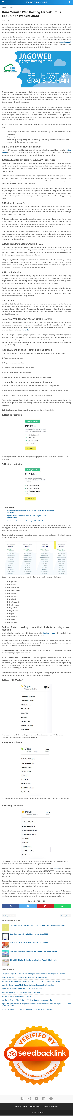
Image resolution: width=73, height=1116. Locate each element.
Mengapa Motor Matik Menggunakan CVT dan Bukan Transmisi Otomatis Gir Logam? (30, 512)
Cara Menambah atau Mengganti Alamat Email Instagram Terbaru (33, 952)
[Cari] (70, 3)
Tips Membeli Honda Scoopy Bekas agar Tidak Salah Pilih (26, 521)
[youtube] (51, 1100)
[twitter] (27, 907)
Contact (24, 1107)
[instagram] (29, 1100)
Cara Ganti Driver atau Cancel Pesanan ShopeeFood (29, 943)
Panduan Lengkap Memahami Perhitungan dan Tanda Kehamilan (24, 978)
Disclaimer (55, 1107)
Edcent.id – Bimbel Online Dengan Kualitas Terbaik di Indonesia (33, 960)
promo (56, 869)
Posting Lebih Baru (8, 916)
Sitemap (45, 1107)
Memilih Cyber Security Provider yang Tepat (17, 997)
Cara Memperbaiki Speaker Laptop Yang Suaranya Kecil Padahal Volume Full (38, 926)
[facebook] (10, 907)
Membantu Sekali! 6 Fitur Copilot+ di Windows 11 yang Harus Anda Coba (27, 1000)
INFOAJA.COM (36, 2)
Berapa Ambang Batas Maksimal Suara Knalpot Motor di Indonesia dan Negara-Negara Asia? (34, 974)
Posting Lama (65, 916)
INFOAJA (8, 20)
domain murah (65, 42)
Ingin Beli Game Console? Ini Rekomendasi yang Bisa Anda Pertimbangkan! (26, 517)
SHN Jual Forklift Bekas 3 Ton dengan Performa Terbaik (21, 993)
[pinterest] (45, 907)
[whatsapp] (62, 907)
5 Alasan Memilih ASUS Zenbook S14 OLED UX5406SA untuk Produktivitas (28, 1010)
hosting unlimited (50, 633)
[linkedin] (44, 1100)
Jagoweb (25, 330)
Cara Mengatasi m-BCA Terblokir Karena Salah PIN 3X (29, 934)
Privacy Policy (35, 1107)
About (16, 1107)
